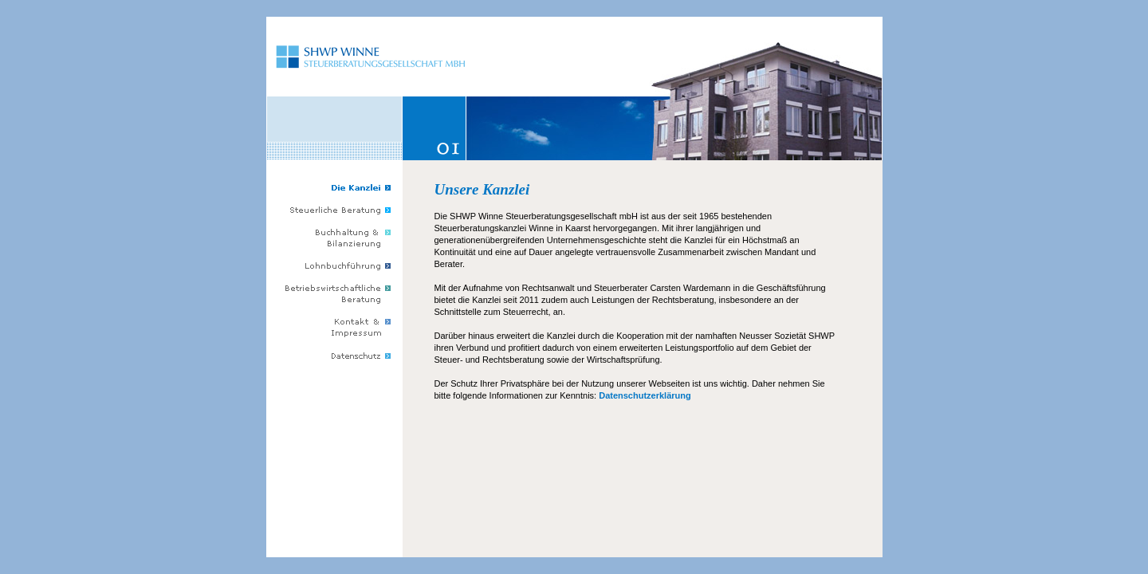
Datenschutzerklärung (645, 395)
